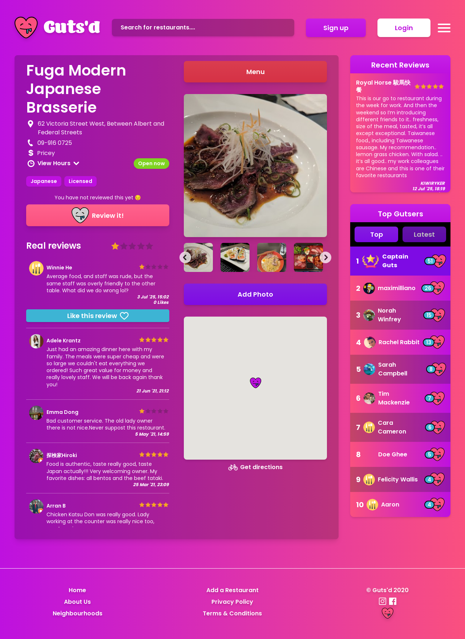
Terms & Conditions (232, 613)
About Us (77, 602)
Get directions (255, 467)
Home (77, 590)
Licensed (80, 181)
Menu (255, 71)
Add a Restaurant (232, 590)
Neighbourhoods (77, 613)
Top (376, 234)
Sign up (335, 27)
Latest (424, 234)
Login (404, 27)
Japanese (44, 181)
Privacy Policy (232, 602)
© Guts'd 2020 (387, 590)
